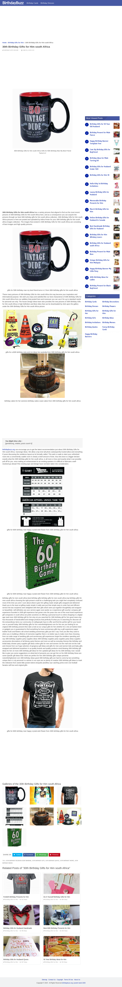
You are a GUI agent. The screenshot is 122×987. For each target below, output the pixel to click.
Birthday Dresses (47, 3)
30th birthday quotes (52, 860)
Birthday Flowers (109, 306)
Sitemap (44, 980)
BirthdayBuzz (13, 3)
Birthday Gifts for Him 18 (99, 175)
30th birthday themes (67, 860)
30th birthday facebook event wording (18, 860)
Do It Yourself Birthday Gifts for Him (56, 897)
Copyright (60, 980)
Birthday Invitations (93, 322)
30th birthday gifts (38, 860)
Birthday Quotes (91, 327)
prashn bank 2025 (80, 983)
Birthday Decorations (110, 302)
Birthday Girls (90, 318)
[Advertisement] (61, 24)
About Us (77, 980)
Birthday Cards (32, 3)
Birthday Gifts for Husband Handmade (17, 928)
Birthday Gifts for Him (11, 50)
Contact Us (52, 980)
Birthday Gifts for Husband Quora (15, 959)
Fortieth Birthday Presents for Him (16, 897)
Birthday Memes (108, 322)
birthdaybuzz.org (8, 449)
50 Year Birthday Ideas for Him (54, 959)
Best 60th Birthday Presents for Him (56, 928)
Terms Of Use (68, 980)
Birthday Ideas (108, 318)
